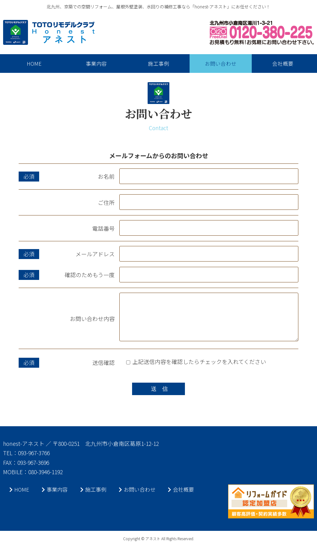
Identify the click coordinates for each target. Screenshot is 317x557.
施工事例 (95, 500)
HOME (19, 500)
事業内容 (56, 500)
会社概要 (186, 500)
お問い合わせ (141, 500)
